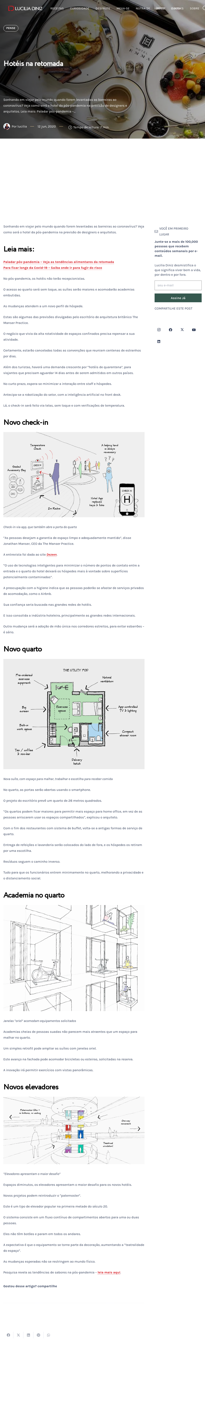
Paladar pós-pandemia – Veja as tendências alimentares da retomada (58, 262)
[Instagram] (159, 330)
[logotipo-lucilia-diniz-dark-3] (25, 8)
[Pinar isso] (38, 1335)
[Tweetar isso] (18, 1335)
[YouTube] (194, 330)
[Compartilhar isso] (8, 1335)
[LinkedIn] (159, 341)
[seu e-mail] (178, 285)
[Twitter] (182, 330)
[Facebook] (170, 330)
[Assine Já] (178, 297)
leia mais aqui (109, 1272)
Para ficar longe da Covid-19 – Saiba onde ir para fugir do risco (52, 268)
